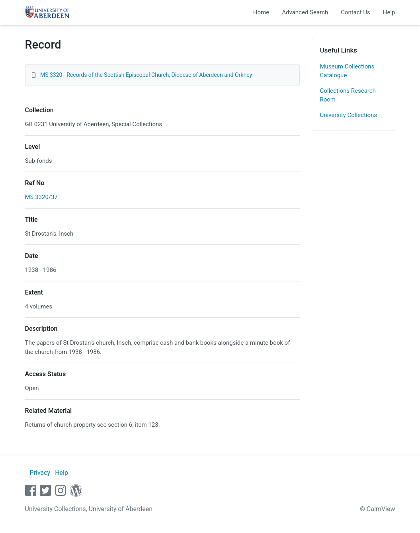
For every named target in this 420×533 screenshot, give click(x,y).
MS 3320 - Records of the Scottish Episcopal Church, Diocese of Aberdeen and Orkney (146, 75)
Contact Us (355, 12)
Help (389, 12)
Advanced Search (305, 12)
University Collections (348, 115)
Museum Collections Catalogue (347, 71)
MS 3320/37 (41, 197)
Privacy (39, 472)
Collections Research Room (348, 95)
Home (261, 12)
